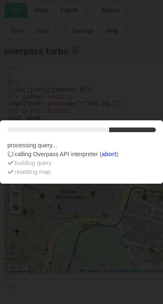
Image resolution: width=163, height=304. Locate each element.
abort (109, 154)
